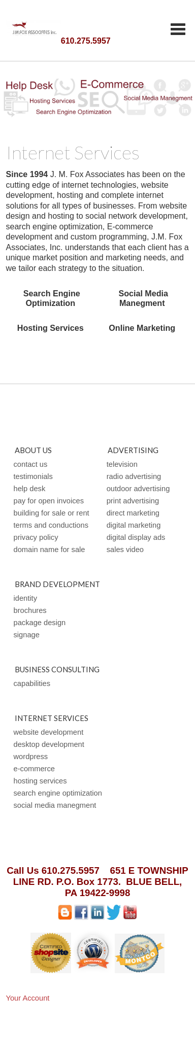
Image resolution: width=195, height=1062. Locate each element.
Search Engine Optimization (58, 793)
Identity (25, 598)
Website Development (49, 732)
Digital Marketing (134, 525)
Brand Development (57, 584)
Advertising (133, 450)
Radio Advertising (134, 476)
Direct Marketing (133, 513)
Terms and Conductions (51, 525)
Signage (27, 635)
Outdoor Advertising (138, 489)
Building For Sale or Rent (51, 513)
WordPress (31, 756)
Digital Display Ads (136, 537)
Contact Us (31, 464)
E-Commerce (34, 769)
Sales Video (125, 549)
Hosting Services (40, 781)
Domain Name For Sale (49, 549)
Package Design (40, 623)
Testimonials (33, 476)
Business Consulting (57, 669)
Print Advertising (133, 501)
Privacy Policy (36, 537)
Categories (178, 29)
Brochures (30, 610)
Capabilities (32, 683)
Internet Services (51, 718)
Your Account (28, 998)
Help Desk (30, 489)
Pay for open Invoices (49, 501)
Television (122, 464)
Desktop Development (49, 744)
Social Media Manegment (55, 805)
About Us (33, 450)
